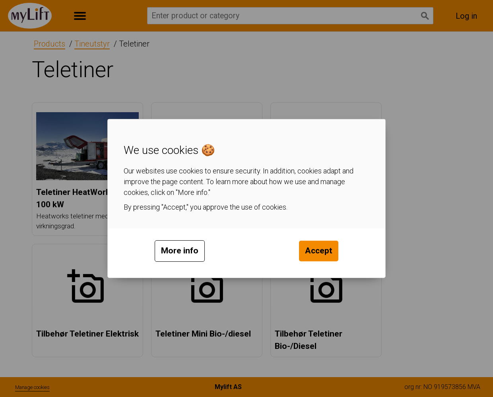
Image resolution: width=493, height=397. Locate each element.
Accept (318, 250)
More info (179, 250)
